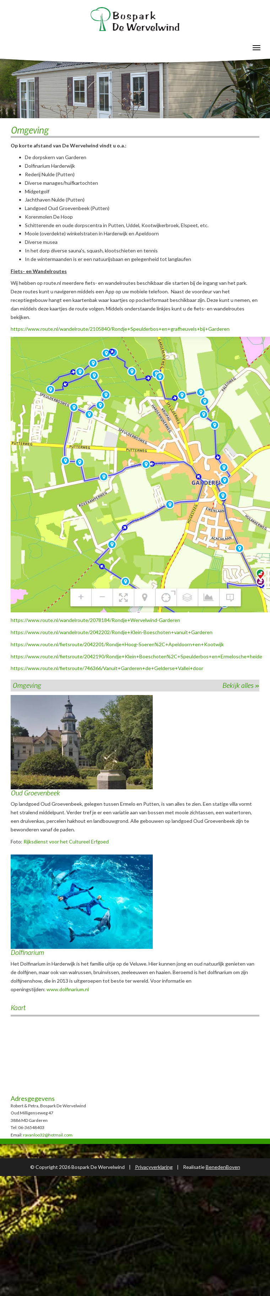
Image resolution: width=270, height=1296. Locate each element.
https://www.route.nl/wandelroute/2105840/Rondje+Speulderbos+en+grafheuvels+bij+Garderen (120, 329)
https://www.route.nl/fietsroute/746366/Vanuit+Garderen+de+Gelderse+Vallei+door (107, 668)
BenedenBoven (223, 1167)
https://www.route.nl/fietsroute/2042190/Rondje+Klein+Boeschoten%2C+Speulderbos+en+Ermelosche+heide (136, 656)
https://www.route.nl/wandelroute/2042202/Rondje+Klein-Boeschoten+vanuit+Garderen (111, 632)
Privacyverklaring (154, 1167)
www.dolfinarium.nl (68, 989)
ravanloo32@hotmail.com (47, 1135)
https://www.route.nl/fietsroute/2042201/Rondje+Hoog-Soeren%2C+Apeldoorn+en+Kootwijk (117, 644)
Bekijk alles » (240, 685)
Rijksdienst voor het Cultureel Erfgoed (66, 841)
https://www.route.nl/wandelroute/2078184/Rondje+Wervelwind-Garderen (95, 620)
